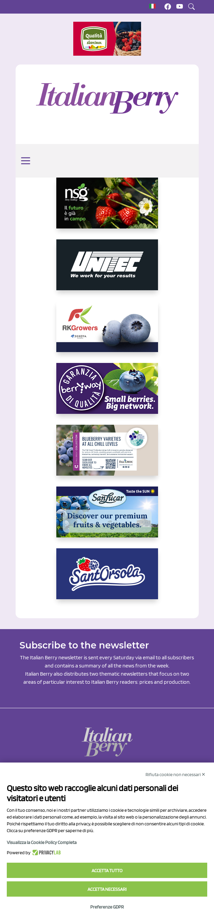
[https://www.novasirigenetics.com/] (107, 208)
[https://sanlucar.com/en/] (107, 517)
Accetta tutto (107, 870)
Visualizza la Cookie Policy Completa (42, 842)
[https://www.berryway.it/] (107, 394)
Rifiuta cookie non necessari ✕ (175, 774)
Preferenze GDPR (107, 907)
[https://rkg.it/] (107, 332)
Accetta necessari (107, 889)
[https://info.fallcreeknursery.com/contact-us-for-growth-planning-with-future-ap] (107, 456)
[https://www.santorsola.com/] (107, 579)
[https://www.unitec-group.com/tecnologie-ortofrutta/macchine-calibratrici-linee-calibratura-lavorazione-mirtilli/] (107, 270)
